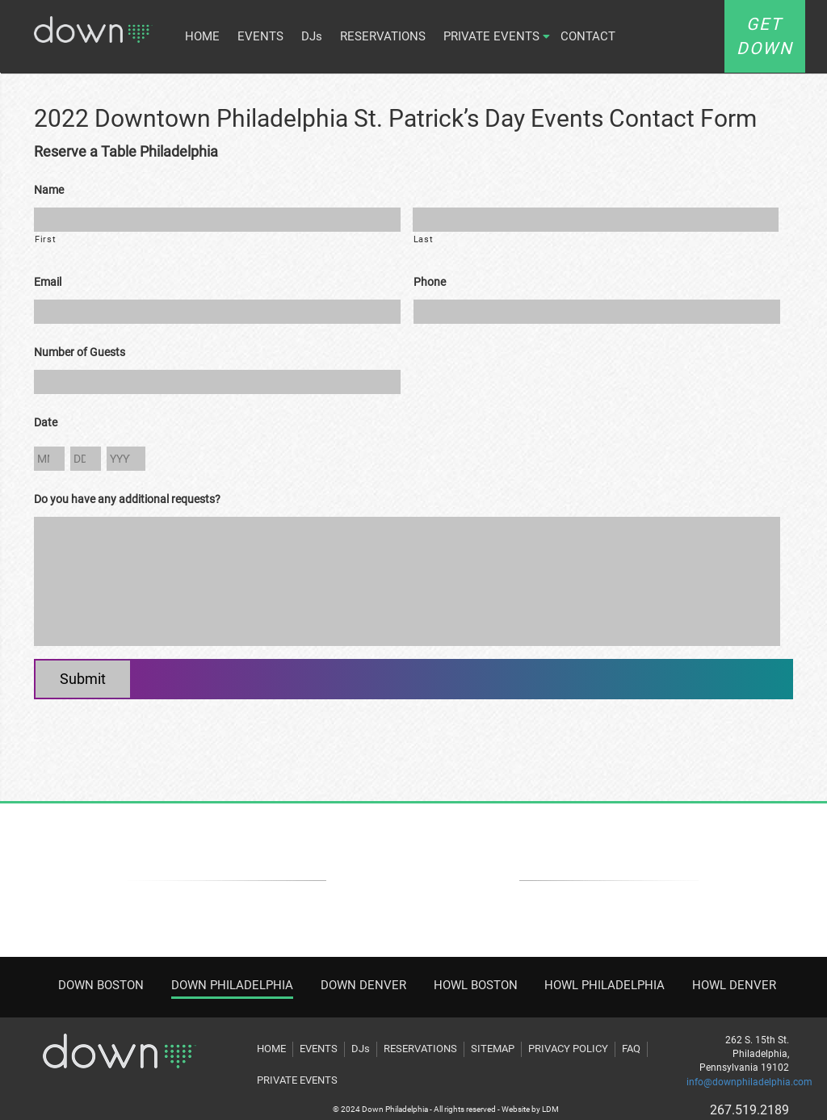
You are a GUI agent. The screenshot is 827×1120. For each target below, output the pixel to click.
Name (49, 189)
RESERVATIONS (383, 36)
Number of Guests (79, 352)
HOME (202, 36)
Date (45, 422)
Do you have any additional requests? (127, 499)
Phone (430, 281)
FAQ (631, 1048)
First (45, 239)
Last (424, 239)
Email (47, 281)
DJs (311, 36)
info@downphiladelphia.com (749, 1082)
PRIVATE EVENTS (491, 36)
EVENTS (260, 36)
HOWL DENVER (734, 985)
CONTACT (587, 36)
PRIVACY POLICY (568, 1048)
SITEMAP (492, 1048)
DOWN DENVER (363, 985)
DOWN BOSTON (101, 985)
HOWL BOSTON (476, 985)
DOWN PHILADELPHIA (232, 985)
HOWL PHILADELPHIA (604, 985)
